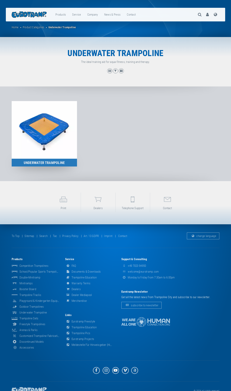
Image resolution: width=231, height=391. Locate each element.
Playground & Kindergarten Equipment (41, 301)
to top (15, 236)
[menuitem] (60, 14)
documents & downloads (83, 271)
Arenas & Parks (28, 330)
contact (131, 14)
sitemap (29, 236)
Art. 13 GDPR (91, 236)
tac (55, 236)
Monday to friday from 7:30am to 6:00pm (148, 277)
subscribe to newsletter (141, 305)
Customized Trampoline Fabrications (40, 336)
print (63, 202)
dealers (98, 202)
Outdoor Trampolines (31, 306)
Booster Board (27, 289)
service (76, 14)
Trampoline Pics (77, 333)
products (60, 14)
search (43, 236)
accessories (23, 347)
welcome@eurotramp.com (140, 271)
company (92, 14)
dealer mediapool (78, 295)
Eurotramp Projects (79, 339)
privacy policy (70, 236)
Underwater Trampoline (33, 312)
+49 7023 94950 (133, 266)
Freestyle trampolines (32, 324)
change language (203, 236)
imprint (108, 236)
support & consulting (134, 259)
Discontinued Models (31, 341)
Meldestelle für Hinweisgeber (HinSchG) (92, 345)
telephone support (132, 202)
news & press (112, 14)
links (68, 315)
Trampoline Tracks (30, 295)
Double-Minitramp (29, 277)
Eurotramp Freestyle (80, 321)
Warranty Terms (78, 283)
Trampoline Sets (28, 318)
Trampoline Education (81, 277)
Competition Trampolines (33, 266)
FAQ (70, 266)
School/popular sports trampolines (40, 271)
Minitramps (26, 283)
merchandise (76, 301)
